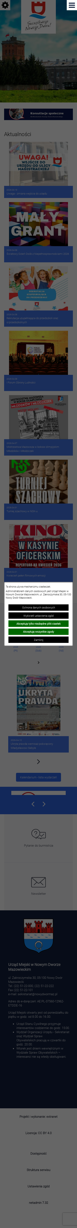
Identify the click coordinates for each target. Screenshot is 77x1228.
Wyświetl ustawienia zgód (38, 615)
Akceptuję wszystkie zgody (38, 631)
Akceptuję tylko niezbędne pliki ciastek (38, 623)
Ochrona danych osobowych (38, 607)
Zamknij (38, 640)
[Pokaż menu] (72, 5)
